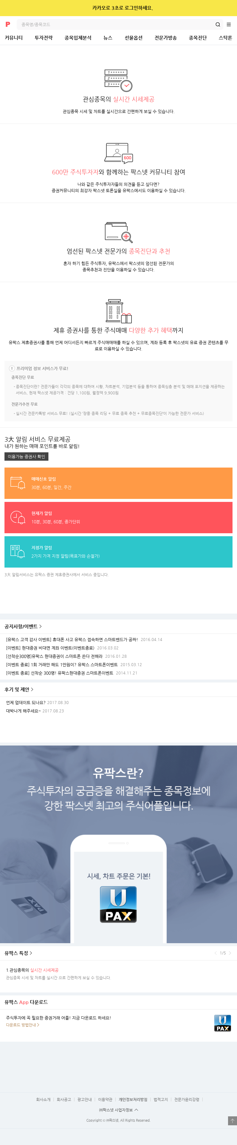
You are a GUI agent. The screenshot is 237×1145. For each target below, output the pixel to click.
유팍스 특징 (16, 953)
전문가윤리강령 (186, 1099)
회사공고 (64, 1099)
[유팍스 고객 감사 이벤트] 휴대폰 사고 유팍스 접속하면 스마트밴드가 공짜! (72, 639)
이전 (216, 953)
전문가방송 (166, 38)
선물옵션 (134, 38)
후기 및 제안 (16, 689)
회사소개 (43, 1099)
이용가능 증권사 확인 (26, 456)
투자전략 (44, 38)
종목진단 (198, 38)
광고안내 (84, 1099)
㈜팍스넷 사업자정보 (116, 1110)
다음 (230, 953)
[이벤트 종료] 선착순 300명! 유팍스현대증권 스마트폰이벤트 (59, 673)
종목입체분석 (78, 38)
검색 (217, 24)
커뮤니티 (14, 38)
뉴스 (107, 38)
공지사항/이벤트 (21, 626)
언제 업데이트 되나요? (26, 702)
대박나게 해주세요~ (23, 711)
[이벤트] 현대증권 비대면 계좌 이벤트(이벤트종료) (50, 648)
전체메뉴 (231, 24)
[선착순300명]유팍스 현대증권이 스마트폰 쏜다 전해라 (54, 656)
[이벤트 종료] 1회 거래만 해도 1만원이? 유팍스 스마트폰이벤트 (62, 665)
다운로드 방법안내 (21, 1025)
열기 (232, 1120)
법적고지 (161, 1099)
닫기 (228, 8)
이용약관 (105, 1099)
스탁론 (225, 38)
